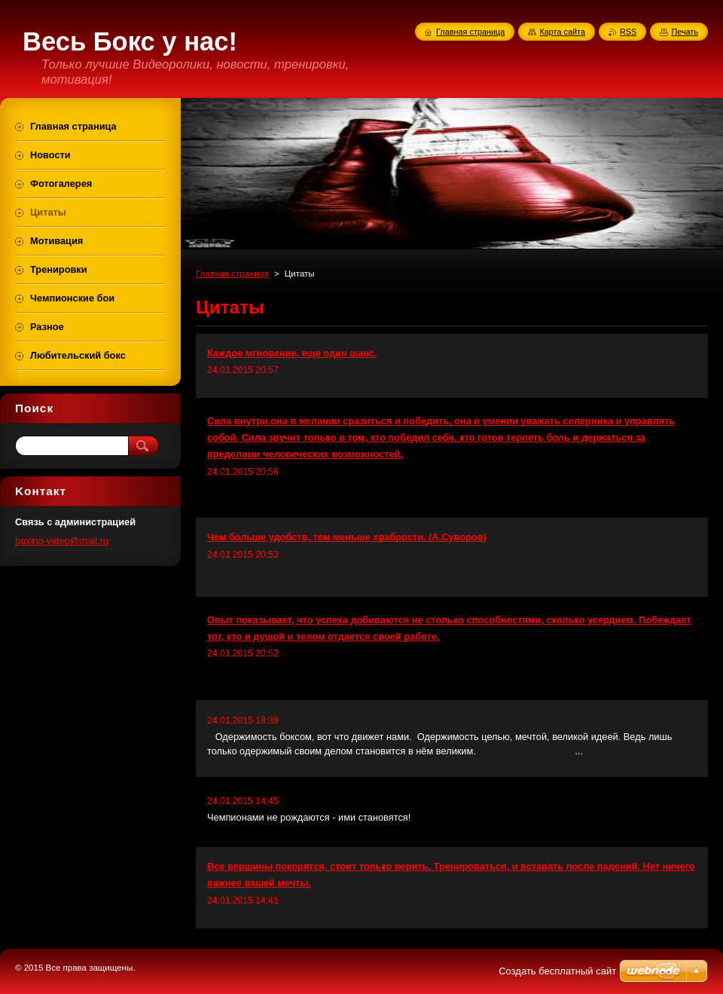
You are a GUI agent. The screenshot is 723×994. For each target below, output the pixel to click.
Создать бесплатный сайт (557, 971)
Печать (684, 31)
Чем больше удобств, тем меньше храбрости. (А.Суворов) (347, 537)
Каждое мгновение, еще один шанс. (292, 353)
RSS (628, 31)
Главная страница (232, 273)
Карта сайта (562, 31)
